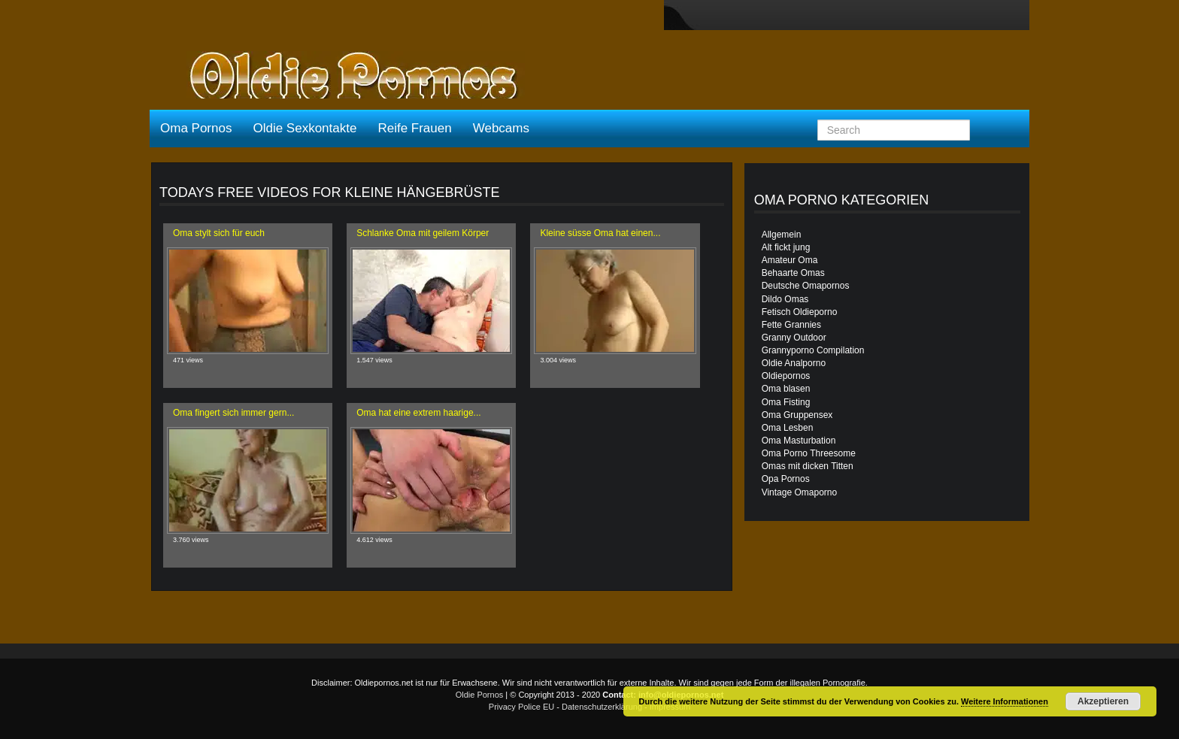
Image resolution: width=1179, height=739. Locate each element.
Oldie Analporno (794, 363)
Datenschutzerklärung (602, 706)
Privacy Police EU (521, 706)
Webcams (501, 128)
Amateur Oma (790, 260)
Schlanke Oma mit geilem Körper (422, 233)
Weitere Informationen (1004, 701)
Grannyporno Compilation (813, 350)
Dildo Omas (785, 299)
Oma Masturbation (799, 440)
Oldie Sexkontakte (304, 128)
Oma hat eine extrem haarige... (418, 412)
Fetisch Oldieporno (800, 312)
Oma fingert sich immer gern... (233, 412)
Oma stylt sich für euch (219, 233)
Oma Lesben (788, 428)
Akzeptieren (1103, 701)
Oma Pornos (196, 128)
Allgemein (782, 234)
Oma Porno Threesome (809, 453)
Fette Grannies (791, 325)
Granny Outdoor (794, 337)
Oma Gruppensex (797, 415)
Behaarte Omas (793, 273)
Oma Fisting (786, 402)
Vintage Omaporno (800, 492)
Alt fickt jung (786, 247)
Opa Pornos (786, 479)
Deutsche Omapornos (806, 285)
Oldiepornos (786, 376)
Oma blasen (786, 388)
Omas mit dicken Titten (807, 466)
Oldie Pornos (480, 694)
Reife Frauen (414, 128)
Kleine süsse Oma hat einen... (600, 233)
